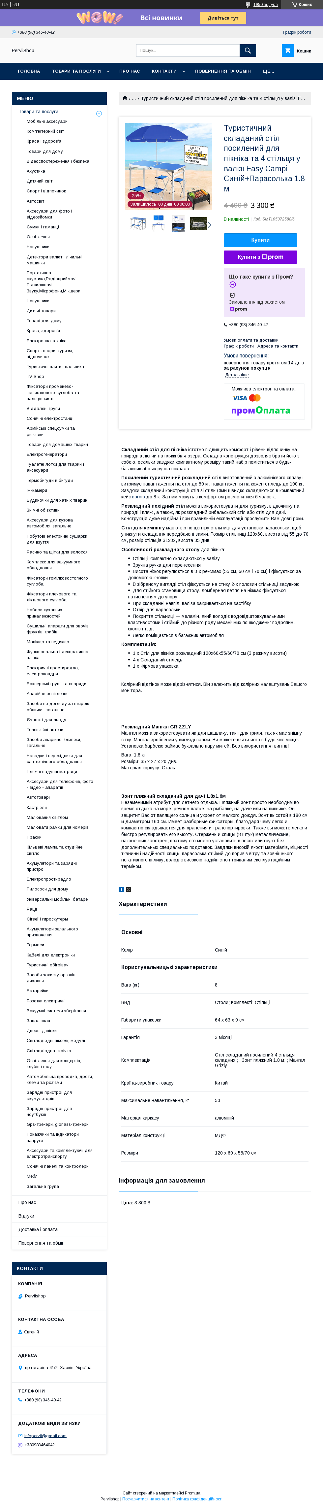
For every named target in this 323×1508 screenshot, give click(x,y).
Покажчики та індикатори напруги (53, 1137)
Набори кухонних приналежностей (44, 612)
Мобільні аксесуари (47, 121)
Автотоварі (38, 797)
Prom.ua (192, 1493)
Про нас (129, 71)
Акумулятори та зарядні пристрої (52, 866)
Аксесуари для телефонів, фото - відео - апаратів (60, 784)
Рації (32, 909)
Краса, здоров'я (43, 330)
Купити (260, 240)
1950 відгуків (265, 4)
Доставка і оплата (38, 1229)
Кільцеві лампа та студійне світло (54, 850)
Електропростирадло (49, 879)
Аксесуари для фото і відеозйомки (49, 214)
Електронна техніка (47, 340)
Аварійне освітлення (48, 693)
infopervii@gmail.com (45, 1435)
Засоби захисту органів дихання (51, 977)
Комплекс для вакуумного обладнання (53, 564)
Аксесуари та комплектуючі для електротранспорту (60, 1153)
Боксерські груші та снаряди (56, 683)
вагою (138, 496)
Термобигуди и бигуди (50, 480)
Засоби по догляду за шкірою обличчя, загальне (58, 706)
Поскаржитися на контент (145, 1499)
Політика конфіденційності (197, 1499)
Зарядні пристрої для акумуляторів (49, 1095)
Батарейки (37, 990)
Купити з (260, 257)
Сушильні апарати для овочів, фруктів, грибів (58, 628)
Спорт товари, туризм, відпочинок (50, 353)
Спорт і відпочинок (46, 190)
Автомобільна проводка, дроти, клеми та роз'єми (60, 1079)
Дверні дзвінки (42, 1030)
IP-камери (37, 490)
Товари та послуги (76, 71)
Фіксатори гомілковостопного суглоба (57, 581)
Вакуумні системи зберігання (56, 1010)
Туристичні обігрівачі (48, 964)
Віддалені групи (43, 408)
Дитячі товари (41, 310)
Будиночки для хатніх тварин (57, 500)
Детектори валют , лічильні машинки (54, 259)
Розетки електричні (46, 1000)
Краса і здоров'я (44, 141)
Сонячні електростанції (51, 418)
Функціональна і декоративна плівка (57, 654)
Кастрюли (37, 807)
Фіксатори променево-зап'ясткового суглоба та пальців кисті (53, 392)
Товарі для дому (44, 320)
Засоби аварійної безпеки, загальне (54, 742)
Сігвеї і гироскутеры (47, 919)
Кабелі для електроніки (51, 955)
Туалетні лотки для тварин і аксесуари (55, 467)
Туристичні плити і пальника (55, 366)
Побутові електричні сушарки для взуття (57, 539)
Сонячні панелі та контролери (58, 1166)
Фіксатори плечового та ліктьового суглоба (51, 596)
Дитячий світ (39, 181)
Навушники (38, 246)
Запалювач (38, 1020)
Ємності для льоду (46, 719)
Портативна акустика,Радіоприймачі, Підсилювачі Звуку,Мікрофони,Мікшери (53, 281)
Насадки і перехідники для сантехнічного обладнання (54, 758)
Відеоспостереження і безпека (58, 161)
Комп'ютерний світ (45, 131)
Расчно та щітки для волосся (57, 552)
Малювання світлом (47, 817)
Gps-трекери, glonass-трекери (58, 1124)
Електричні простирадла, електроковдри (53, 670)
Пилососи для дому (47, 889)
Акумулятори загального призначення (52, 931)
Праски (34, 837)
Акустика (36, 171)
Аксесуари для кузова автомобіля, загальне (50, 523)
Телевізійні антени (45, 729)
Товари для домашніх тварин (57, 444)
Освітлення (38, 236)
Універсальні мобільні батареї (58, 899)
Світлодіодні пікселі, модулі (56, 1040)
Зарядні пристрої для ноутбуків (49, 1111)
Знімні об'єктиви (43, 510)
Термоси (35, 944)
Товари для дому (45, 151)
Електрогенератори (47, 454)
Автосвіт (35, 201)
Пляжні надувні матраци (52, 771)
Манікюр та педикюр (48, 641)
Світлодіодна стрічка (49, 1050)
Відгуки (26, 1216)
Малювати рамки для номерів (58, 827)
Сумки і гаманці (43, 226)
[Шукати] (248, 50)
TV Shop (35, 376)
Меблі (33, 1176)
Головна (29, 71)
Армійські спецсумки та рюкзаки (51, 431)
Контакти (164, 71)
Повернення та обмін (223, 71)
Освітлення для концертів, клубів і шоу (54, 1063)
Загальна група (43, 1186)
